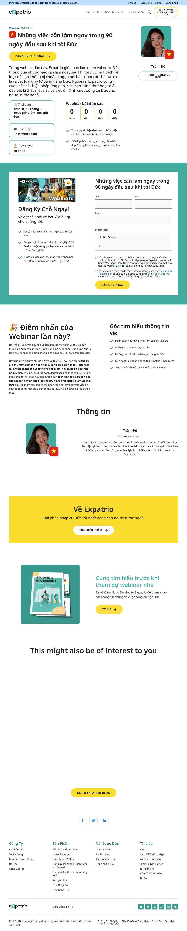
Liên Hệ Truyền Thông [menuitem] (21, 859)
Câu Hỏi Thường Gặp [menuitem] (152, 854)
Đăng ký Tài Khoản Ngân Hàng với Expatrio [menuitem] (70, 865)
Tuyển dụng (146, 2)
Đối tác (158, 2)
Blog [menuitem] (142, 849)
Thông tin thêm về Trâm (158, 76)
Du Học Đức (118, 12)
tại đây (116, 265)
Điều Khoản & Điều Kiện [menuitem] (135, 921)
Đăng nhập (172, 2)
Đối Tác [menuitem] (13, 864)
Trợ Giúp (131, 2)
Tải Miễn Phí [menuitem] (147, 868)
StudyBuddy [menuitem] (60, 880)
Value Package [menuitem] (61, 854)
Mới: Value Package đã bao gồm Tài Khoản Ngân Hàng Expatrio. (44, 2)
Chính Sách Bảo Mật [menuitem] (162, 921)
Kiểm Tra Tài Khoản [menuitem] (151, 873)
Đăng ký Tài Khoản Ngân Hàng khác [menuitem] (70, 873)
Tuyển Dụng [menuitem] (16, 854)
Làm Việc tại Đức (136, 12)
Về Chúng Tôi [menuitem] (16, 849)
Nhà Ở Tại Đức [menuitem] (61, 885)
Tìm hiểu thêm (93, 530)
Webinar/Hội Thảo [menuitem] (150, 859)
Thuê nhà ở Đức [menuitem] (105, 864)
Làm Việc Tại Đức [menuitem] (105, 859)
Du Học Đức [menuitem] (103, 854)
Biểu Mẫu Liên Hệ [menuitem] (63, 906)
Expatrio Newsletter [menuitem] (151, 864)
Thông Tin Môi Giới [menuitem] (108, 924)
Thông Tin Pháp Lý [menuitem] (108, 921)
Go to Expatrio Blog (93, 793)
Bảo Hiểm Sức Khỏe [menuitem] (64, 859)
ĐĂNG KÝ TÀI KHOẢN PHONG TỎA (166, 12)
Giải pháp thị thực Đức (97, 12)
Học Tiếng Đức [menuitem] (61, 890)
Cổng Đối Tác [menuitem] (16, 868)
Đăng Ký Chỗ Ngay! (32, 56)
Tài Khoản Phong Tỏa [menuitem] (65, 849)
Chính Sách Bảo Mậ (158, 273)
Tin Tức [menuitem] (144, 878)
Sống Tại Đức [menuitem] (103, 849)
